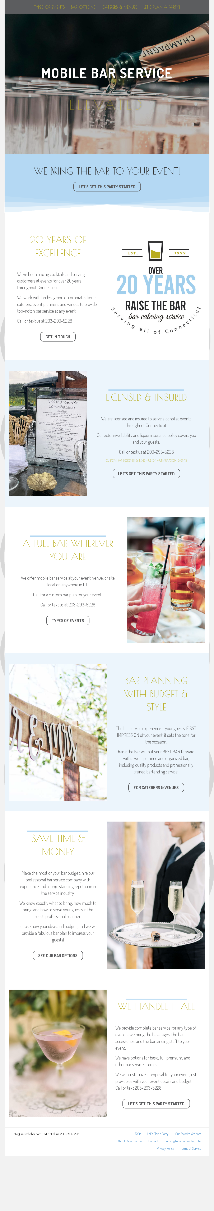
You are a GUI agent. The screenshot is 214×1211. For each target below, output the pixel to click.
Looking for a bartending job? (183, 1196)
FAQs (138, 1189)
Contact (153, 1196)
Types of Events (47, 21)
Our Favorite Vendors (188, 1189)
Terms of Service (190, 1204)
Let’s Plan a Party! (107, 48)
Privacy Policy (165, 1204)
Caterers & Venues (164, 21)
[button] (107, 242)
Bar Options (81, 21)
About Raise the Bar (129, 1196)
